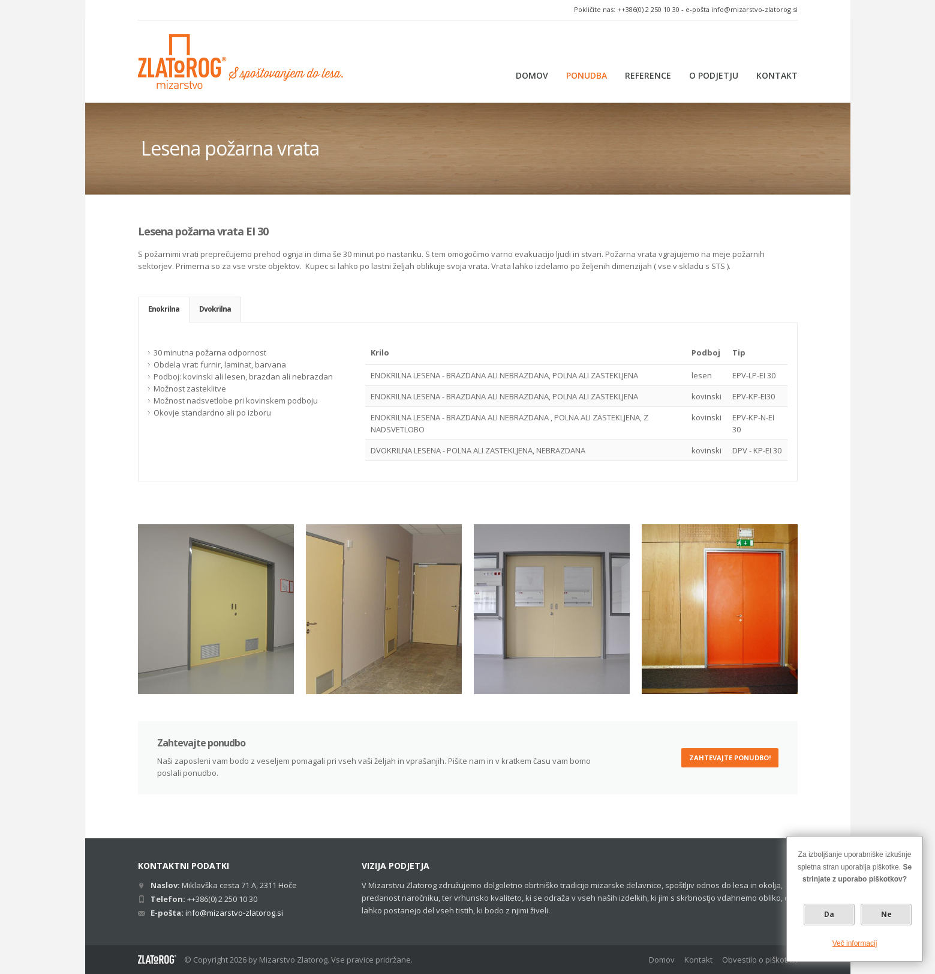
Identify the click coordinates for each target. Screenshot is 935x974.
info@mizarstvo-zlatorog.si (754, 9)
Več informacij (854, 943)
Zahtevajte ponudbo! (730, 757)
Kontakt (698, 959)
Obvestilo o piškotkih (760, 959)
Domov (662, 959)
